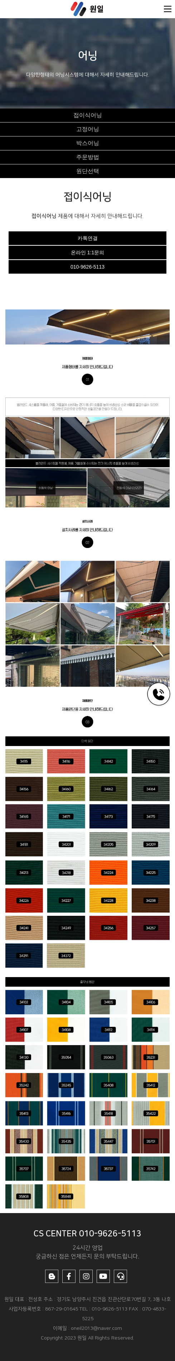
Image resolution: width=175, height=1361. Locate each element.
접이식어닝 (87, 115)
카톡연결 (88, 238)
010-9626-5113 (87, 267)
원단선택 (87, 171)
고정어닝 (87, 129)
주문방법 (87, 157)
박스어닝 (87, 143)
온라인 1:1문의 (87, 252)
